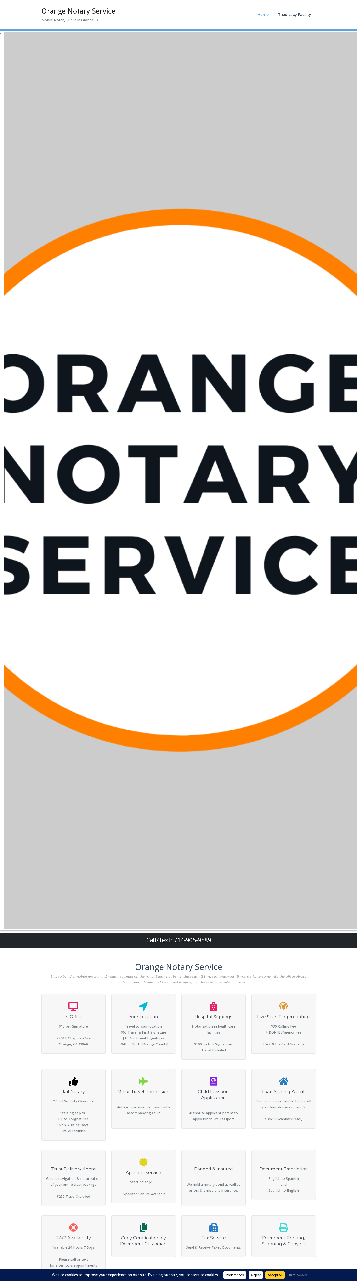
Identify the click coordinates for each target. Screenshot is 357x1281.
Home (263, 14)
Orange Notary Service (78, 11)
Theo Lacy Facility (294, 14)
